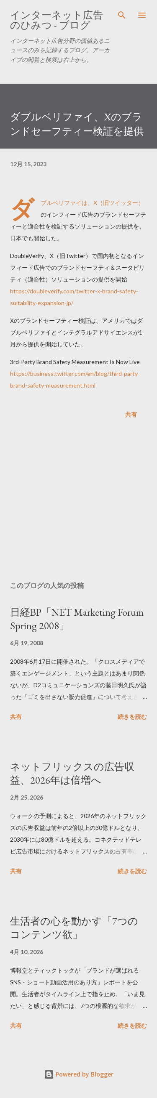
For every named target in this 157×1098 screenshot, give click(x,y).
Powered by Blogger (78, 1074)
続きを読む (132, 716)
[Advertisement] (78, 501)
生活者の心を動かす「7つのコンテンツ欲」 (74, 928)
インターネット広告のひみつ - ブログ (56, 20)
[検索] (122, 15)
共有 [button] (131, 414)
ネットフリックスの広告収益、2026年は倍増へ (72, 773)
